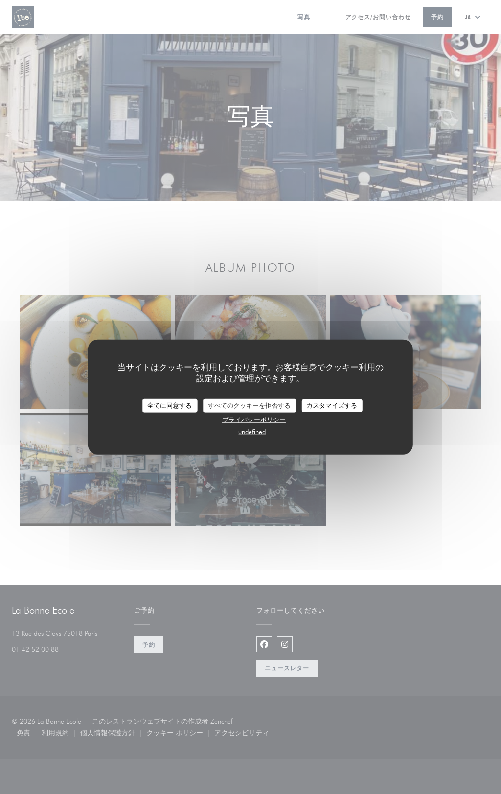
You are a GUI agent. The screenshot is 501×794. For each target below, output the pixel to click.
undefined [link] (252, 431)
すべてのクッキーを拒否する (249, 405)
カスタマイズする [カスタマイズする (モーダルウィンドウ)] (331, 405)
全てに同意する (169, 405)
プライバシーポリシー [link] (254, 419)
